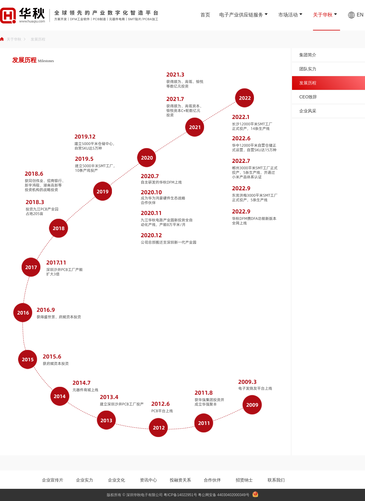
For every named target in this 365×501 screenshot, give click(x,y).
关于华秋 (322, 14)
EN (355, 14)
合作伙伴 (212, 480)
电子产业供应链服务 (241, 14)
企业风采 (307, 110)
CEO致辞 (308, 96)
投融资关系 (180, 480)
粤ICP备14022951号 (180, 495)
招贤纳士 (244, 480)
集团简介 (307, 54)
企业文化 (116, 480)
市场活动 (288, 14)
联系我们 (276, 480)
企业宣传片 (52, 480)
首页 (205, 14)
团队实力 (307, 68)
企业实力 (84, 480)
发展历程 (38, 39)
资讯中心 (148, 480)
